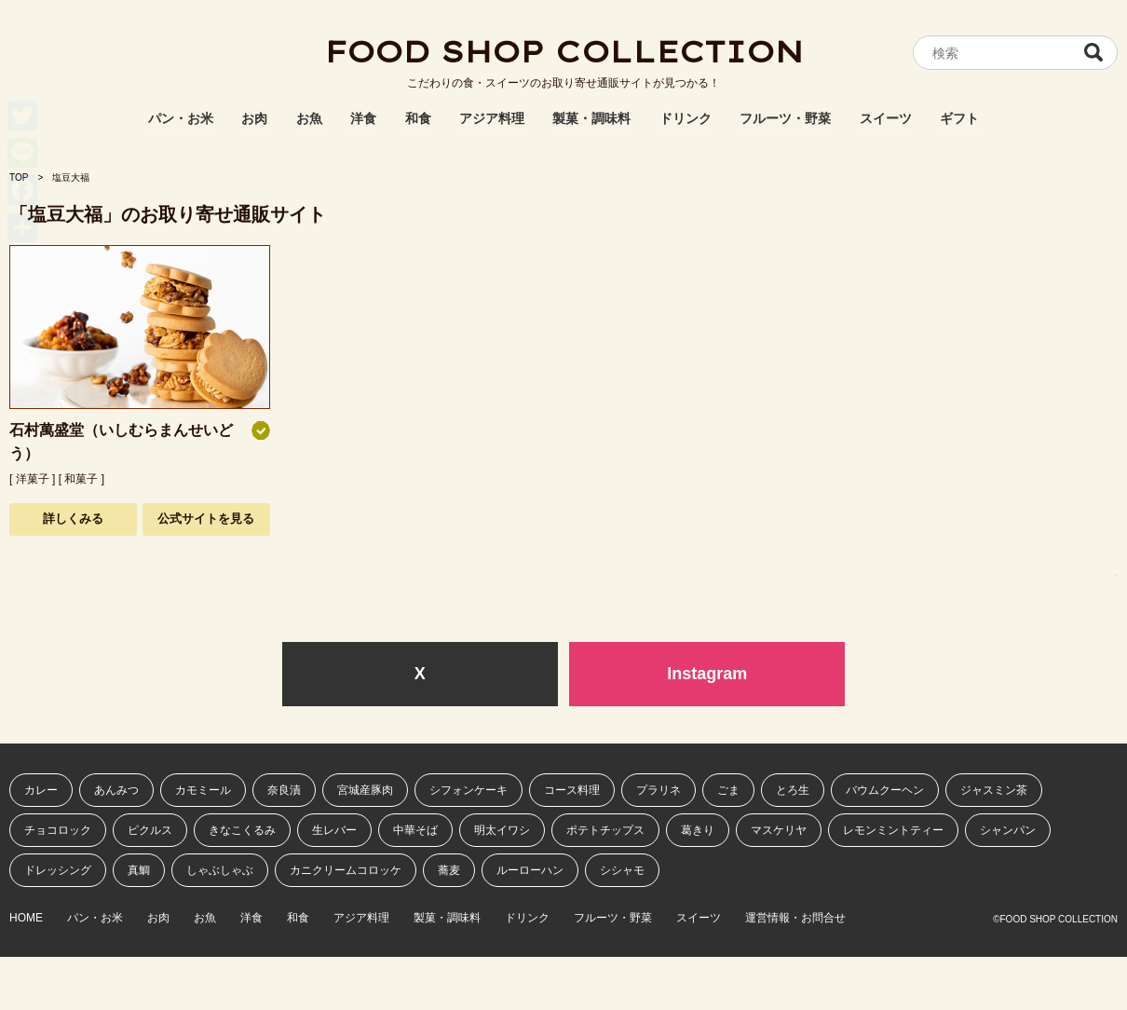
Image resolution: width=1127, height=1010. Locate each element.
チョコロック (57, 830)
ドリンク (685, 118)
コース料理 (572, 790)
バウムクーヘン (885, 790)
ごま (728, 790)
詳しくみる (73, 518)
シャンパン (1008, 830)
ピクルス (150, 830)
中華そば (415, 830)
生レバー (334, 830)
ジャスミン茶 (993, 790)
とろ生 (792, 790)
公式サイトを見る (205, 518)
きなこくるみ (242, 830)
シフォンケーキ (468, 790)
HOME (26, 918)
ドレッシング (57, 870)
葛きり (697, 830)
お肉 (254, 118)
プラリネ (658, 790)
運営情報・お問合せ (795, 918)
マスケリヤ (779, 830)
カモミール (203, 790)
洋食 (363, 118)
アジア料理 (491, 118)
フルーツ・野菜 (785, 118)
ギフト (959, 118)
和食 (418, 118)
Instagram (707, 673)
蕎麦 (449, 870)
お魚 (309, 118)
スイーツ (886, 118)
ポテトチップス (605, 830)
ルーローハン (530, 870)
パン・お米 (180, 118)
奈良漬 (284, 790)
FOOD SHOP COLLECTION (563, 51)
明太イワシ (502, 830)
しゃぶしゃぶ (219, 870)
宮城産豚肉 (365, 790)
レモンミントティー (893, 830)
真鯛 (139, 870)
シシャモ (622, 870)
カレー (41, 790)
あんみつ (116, 790)
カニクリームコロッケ (345, 870)
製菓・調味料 (591, 118)
